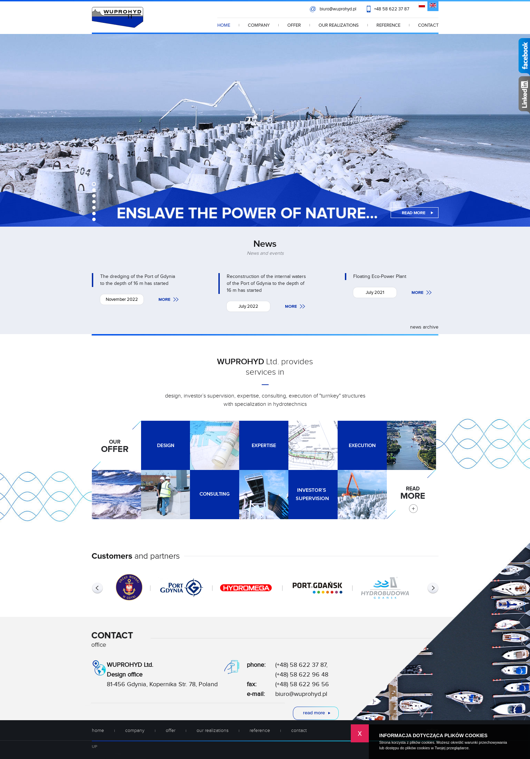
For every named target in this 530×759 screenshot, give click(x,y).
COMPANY (259, 25)
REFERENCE (388, 25)
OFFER (294, 25)
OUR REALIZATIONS (339, 25)
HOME (223, 25)
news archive (424, 327)
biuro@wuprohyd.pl (338, 9)
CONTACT (428, 25)
